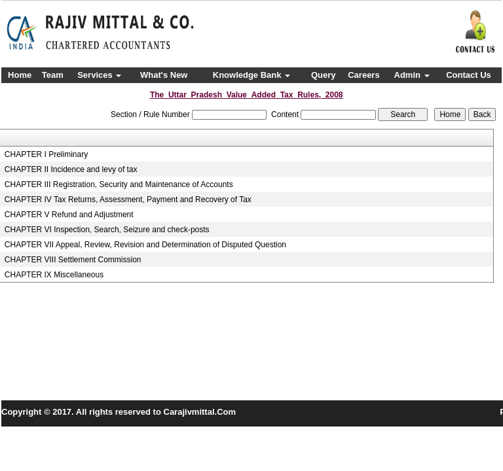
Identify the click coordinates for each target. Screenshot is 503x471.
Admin (412, 75)
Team (53, 75)
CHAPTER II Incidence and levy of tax (71, 169)
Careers (363, 75)
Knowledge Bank (251, 75)
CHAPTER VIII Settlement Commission (73, 259)
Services (99, 75)
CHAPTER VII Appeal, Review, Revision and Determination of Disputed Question (145, 244)
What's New (163, 75)
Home (19, 75)
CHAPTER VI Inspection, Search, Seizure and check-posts (107, 229)
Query (323, 75)
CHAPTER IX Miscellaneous (54, 274)
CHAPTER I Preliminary (46, 154)
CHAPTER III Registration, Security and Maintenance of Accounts (119, 184)
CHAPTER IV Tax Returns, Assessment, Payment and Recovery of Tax (128, 199)
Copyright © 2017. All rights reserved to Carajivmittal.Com (118, 412)
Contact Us (468, 75)
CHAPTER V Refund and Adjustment (69, 214)
